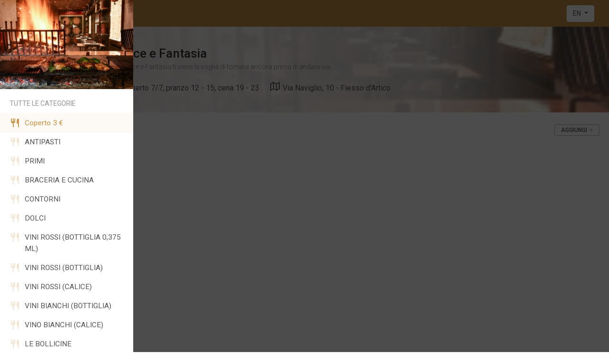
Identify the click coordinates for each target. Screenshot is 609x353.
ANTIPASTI (35, 142)
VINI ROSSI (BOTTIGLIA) (56, 267)
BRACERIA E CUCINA (52, 180)
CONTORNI (35, 199)
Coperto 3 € (36, 123)
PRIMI (27, 161)
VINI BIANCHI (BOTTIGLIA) (60, 306)
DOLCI (28, 218)
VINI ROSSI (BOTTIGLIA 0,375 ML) (65, 243)
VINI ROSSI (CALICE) (51, 286)
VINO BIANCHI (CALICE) (56, 325)
